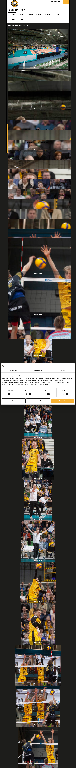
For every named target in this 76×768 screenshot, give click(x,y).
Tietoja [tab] (63, 370)
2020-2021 (60, 15)
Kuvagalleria (13, 10)
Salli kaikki (62, 400)
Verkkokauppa (56, 1)
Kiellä (13, 400)
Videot (23, 10)
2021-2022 (51, 15)
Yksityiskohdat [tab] (38, 370)
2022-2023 (41, 15)
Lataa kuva (38, 68)
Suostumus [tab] (13, 370)
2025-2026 (12, 15)
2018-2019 (22, 20)
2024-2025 (22, 15)
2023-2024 (31, 15)
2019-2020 (12, 20)
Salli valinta (38, 400)
